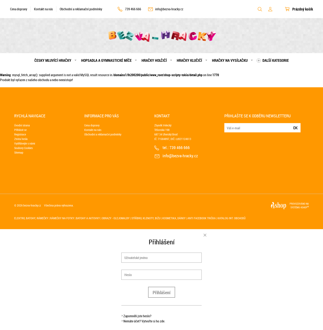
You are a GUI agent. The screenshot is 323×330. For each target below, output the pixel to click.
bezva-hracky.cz (32, 205)
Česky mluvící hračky (52, 60)
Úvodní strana (22, 125)
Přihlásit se (20, 130)
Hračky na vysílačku (230, 60)
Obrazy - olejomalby (116, 218)
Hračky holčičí (154, 60)
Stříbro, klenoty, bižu (145, 218)
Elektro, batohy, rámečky (31, 218)
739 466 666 (133, 9)
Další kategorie (275, 60)
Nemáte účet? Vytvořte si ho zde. (144, 321)
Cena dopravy (18, 9)
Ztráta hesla (21, 139)
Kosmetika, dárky (174, 218)
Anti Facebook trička (201, 218)
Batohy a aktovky (88, 218)
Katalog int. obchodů (232, 218)
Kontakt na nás (43, 9)
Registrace (20, 134)
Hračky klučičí (189, 60)
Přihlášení (162, 292)
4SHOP (305, 207)
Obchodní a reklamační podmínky (81, 9)
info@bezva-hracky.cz (169, 9)
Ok (295, 128)
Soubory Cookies (23, 148)
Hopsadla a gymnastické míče (106, 60)
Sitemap (18, 152)
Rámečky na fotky (62, 218)
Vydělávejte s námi (24, 143)
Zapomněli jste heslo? (137, 316)
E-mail (227, 125)
